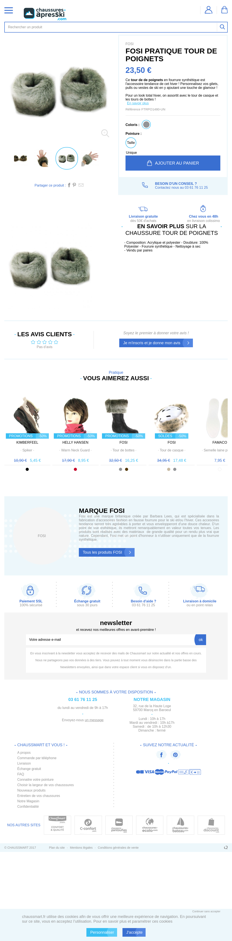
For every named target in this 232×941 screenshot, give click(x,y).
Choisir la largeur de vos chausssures (46, 786)
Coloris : (133, 125)
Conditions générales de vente (118, 849)
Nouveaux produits (31, 791)
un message (94, 721)
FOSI (144, 450)
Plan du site (57, 849)
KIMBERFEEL (31, 450)
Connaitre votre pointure (35, 781)
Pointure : (134, 133)
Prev (7, 432)
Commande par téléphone (37, 759)
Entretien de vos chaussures (39, 797)
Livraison (24, 765)
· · (31, 458)
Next (224, 432)
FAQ (20, 775)
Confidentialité (28, 808)
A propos (24, 754)
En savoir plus (138, 103)
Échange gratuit (29, 770)
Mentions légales (81, 849)
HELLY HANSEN (88, 450)
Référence (133, 109)
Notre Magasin (28, 802)
